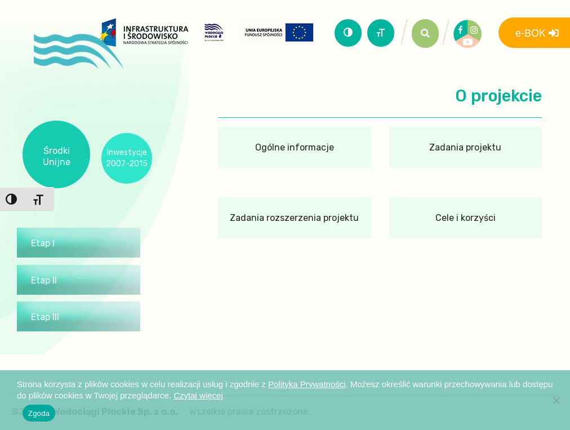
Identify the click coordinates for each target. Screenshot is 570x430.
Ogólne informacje (294, 147)
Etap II (44, 280)
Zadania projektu (465, 147)
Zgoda (39, 413)
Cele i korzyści (465, 217)
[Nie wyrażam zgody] (556, 400)
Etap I (43, 243)
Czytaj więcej (198, 395)
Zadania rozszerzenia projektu (294, 217)
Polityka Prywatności (307, 384)
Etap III (45, 317)
